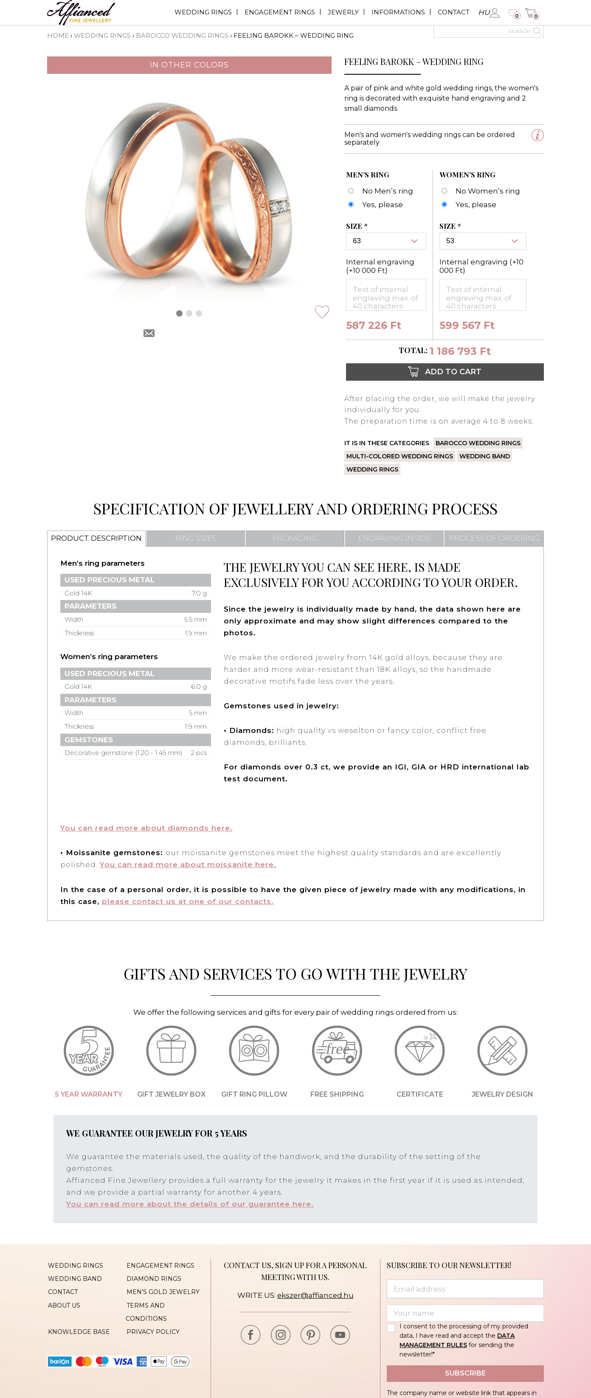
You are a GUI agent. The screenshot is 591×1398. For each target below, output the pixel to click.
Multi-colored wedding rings (399, 456)
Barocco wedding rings (182, 35)
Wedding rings (203, 12)
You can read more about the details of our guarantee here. (190, 1203)
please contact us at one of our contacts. (188, 900)
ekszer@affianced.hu (315, 1293)
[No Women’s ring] (479, 191)
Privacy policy (152, 1327)
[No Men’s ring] (379, 191)
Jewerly (343, 12)
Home (58, 35)
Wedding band (484, 456)
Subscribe (465, 1371)
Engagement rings (280, 12)
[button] (179, 313)
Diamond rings (153, 1276)
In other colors (189, 64)
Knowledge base (78, 1327)
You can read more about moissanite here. (188, 864)
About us (63, 1302)
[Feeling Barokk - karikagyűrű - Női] (467, 204)
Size (357, 226)
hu (484, 12)
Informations (398, 12)
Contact (454, 12)
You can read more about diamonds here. (146, 827)
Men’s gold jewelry (162, 1289)
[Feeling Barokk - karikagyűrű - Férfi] (374, 204)
